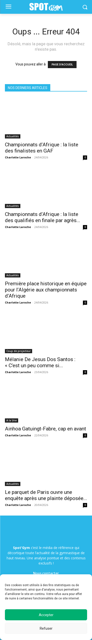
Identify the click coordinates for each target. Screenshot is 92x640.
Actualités (12, 136)
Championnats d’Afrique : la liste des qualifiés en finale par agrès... (42, 217)
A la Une (11, 420)
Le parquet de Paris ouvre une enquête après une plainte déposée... (46, 495)
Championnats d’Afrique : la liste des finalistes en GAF (41, 148)
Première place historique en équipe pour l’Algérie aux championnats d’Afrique (46, 290)
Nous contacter (46, 573)
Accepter (46, 615)
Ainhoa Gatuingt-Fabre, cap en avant (45, 429)
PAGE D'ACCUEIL (62, 64)
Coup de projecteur (18, 351)
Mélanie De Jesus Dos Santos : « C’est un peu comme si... (40, 362)
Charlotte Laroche (18, 157)
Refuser (46, 628)
